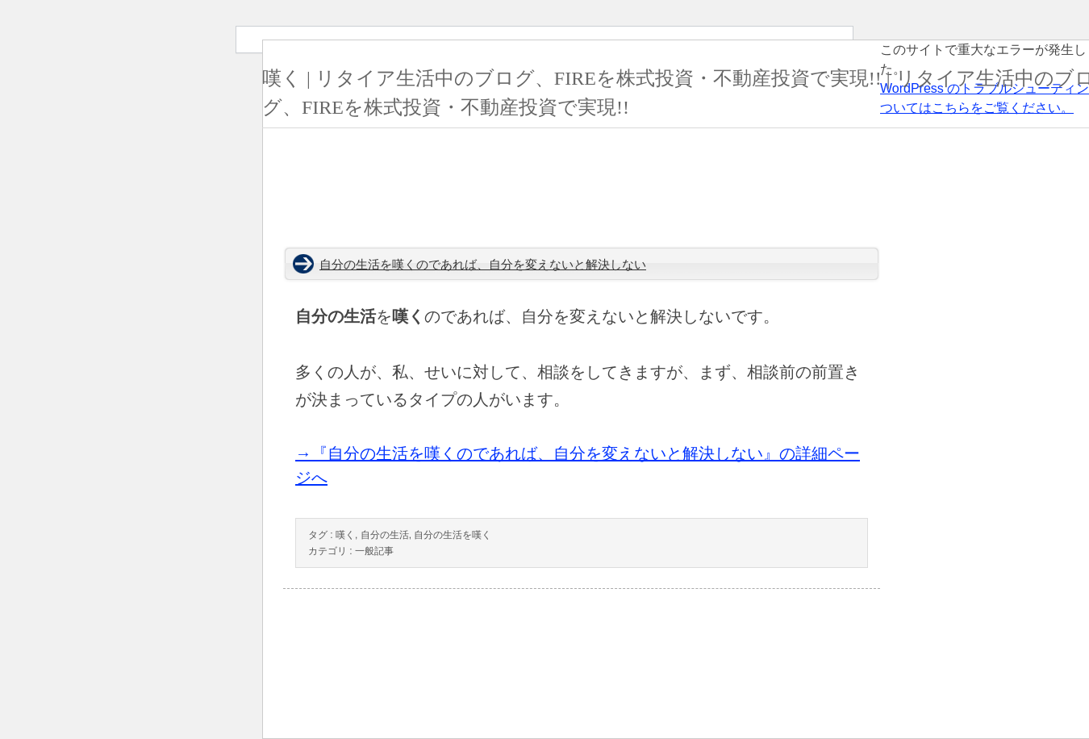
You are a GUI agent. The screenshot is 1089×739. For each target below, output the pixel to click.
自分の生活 (385, 535)
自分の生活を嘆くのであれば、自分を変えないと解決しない (482, 264)
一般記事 (374, 551)
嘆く (345, 535)
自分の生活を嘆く (452, 535)
